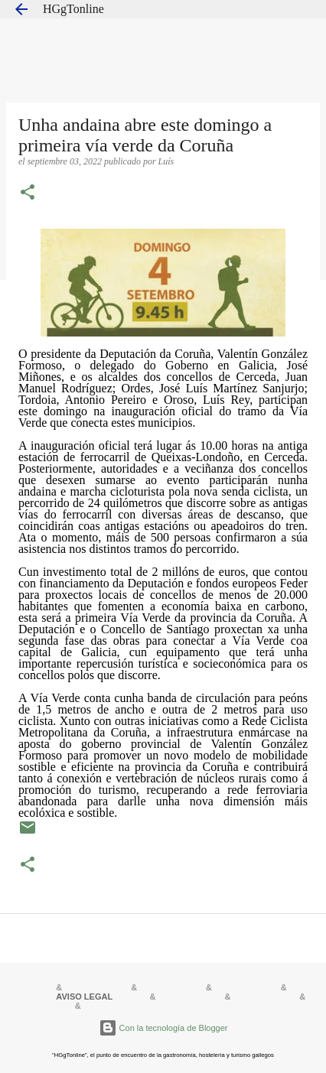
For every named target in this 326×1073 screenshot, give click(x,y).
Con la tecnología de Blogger (163, 1027)
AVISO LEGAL (84, 996)
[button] (27, 193)
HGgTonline (73, 8)
